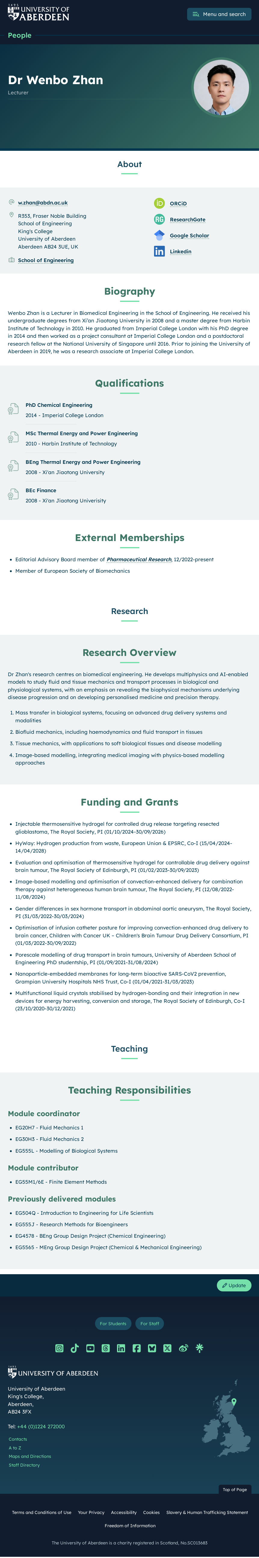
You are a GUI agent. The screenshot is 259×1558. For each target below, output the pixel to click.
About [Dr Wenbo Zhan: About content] (129, 164)
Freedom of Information (130, 1527)
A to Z (15, 1449)
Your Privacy (91, 1514)
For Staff (151, 1325)
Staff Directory (24, 1466)
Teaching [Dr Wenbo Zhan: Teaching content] (129, 1049)
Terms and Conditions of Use (41, 1514)
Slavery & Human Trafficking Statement (207, 1514)
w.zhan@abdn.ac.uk (43, 203)
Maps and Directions (30, 1458)
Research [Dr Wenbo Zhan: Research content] (129, 611)
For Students (112, 1325)
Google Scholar (189, 236)
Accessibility (124, 1514)
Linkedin (180, 252)
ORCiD (178, 204)
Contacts (18, 1440)
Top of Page (235, 1490)
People (20, 35)
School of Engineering (46, 260)
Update (233, 1286)
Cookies (151, 1514)
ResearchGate (187, 220)
